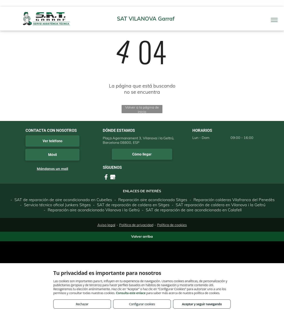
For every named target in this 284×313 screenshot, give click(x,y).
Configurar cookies (142, 304)
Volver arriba (142, 236)
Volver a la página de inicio (142, 109)
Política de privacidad (136, 225)
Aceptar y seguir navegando (202, 304)
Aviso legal (106, 225)
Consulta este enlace (131, 293)
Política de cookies (172, 225)
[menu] (274, 20)
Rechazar (82, 304)
